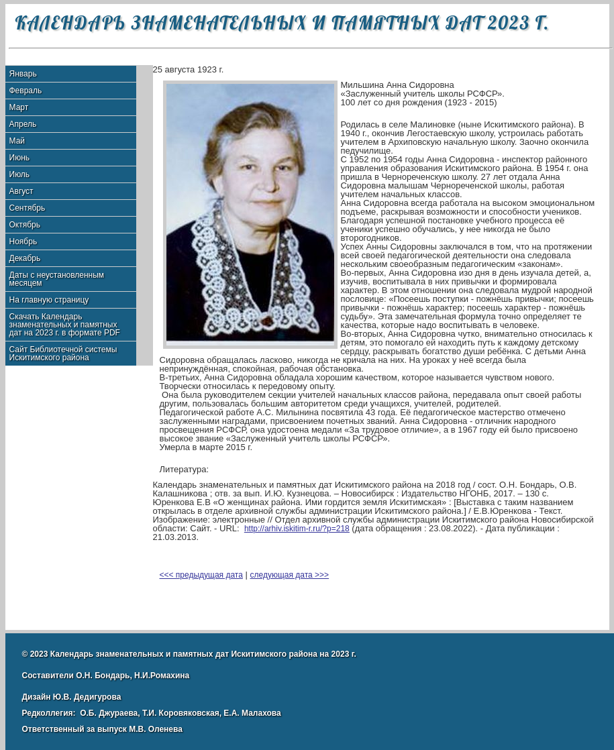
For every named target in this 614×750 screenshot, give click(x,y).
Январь (23, 73)
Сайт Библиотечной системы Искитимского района (63, 353)
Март (19, 107)
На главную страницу (49, 300)
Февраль (25, 90)
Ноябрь (23, 241)
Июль (19, 174)
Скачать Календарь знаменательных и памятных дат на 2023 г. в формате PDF (64, 324)
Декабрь (25, 258)
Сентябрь (27, 208)
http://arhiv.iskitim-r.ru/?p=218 (297, 528)
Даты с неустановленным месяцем (57, 279)
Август (21, 191)
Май (17, 141)
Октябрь (25, 224)
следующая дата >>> (289, 575)
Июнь (19, 157)
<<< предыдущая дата (201, 575)
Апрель (23, 124)
